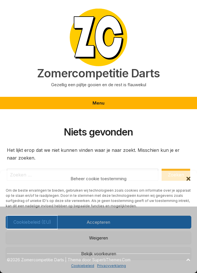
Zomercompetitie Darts (98, 73)
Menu (98, 103)
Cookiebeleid (82, 266)
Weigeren (98, 238)
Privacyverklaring (111, 266)
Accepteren (98, 222)
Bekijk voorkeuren (98, 253)
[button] (188, 179)
